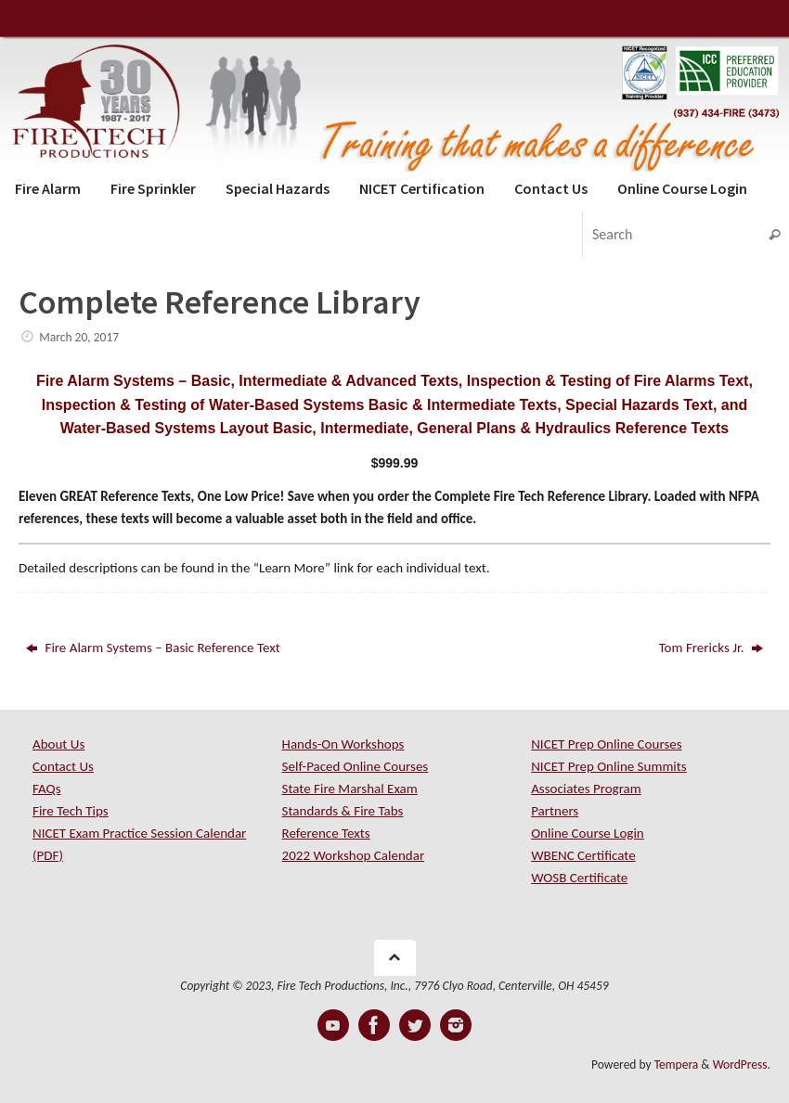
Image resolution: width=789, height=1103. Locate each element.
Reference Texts (326, 833)
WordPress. (741, 1064)
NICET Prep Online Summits (609, 766)
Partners (554, 810)
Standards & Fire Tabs (343, 810)
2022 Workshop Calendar (353, 855)
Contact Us (63, 766)
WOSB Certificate (579, 877)
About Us (58, 744)
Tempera (676, 1064)
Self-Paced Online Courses (355, 766)
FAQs (46, 788)
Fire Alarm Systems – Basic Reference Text (153, 647)
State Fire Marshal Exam (350, 788)
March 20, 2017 (79, 337)
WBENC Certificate (583, 855)
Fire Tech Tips (70, 810)
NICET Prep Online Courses (606, 744)
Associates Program (586, 788)
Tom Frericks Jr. (711, 647)
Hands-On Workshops (343, 744)
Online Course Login (587, 833)
